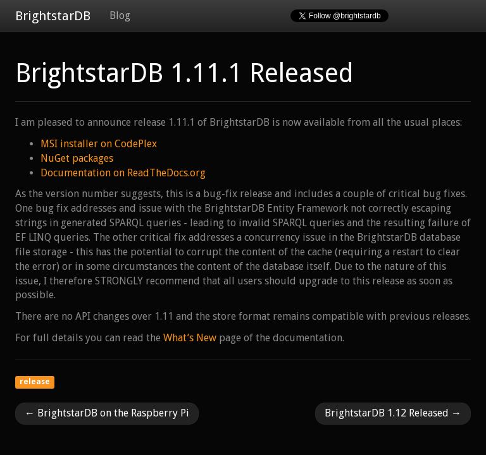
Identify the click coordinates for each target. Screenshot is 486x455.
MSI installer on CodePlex (98, 144)
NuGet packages (76, 158)
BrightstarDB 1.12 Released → (393, 413)
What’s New (189, 338)
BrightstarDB (52, 15)
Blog (119, 15)
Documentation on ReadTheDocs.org (123, 173)
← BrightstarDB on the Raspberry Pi (107, 413)
